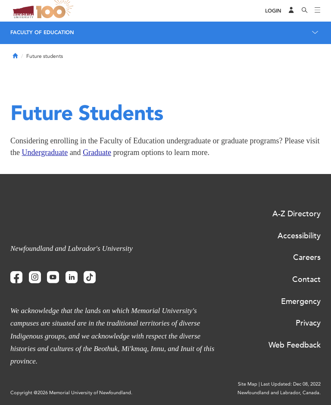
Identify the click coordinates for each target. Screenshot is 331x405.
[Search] (304, 10)
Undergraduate (45, 152)
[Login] (273, 11)
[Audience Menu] (291, 10)
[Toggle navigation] (317, 11)
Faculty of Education (42, 32)
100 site (56, 11)
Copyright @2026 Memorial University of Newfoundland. (71, 393)
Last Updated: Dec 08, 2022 (291, 384)
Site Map (247, 384)
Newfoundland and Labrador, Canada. (279, 393)
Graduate (97, 152)
